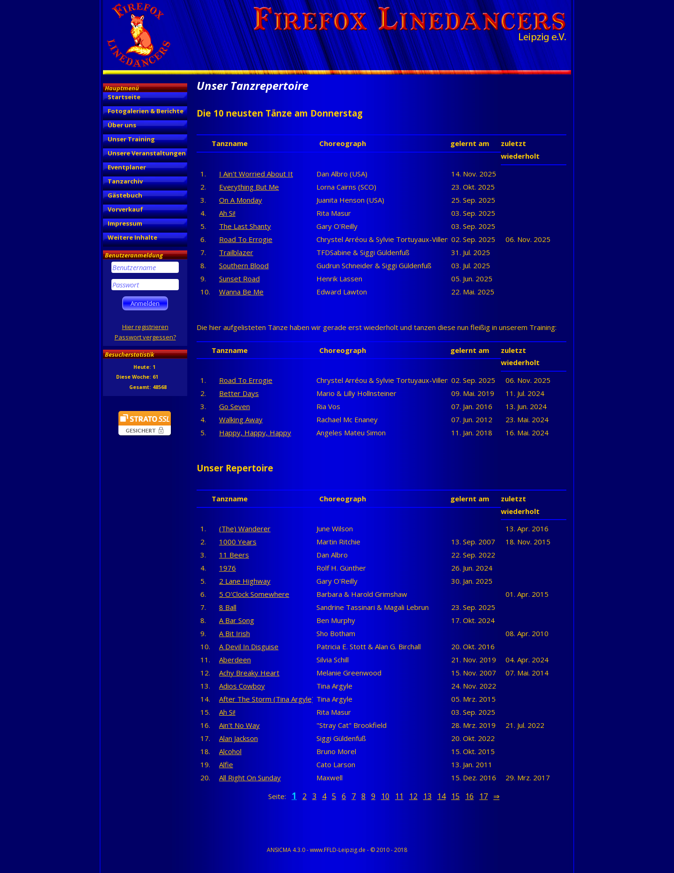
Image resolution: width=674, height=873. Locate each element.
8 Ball (227, 607)
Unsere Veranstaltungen (147, 153)
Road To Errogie (245, 239)
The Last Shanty (245, 226)
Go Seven (234, 406)
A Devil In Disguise (248, 646)
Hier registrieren (145, 327)
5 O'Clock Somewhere (254, 594)
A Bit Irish (234, 633)
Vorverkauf (125, 209)
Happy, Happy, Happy (255, 432)
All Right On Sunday (250, 777)
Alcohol (230, 751)
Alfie (226, 764)
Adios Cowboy (242, 685)
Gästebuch (125, 195)
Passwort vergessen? (145, 337)
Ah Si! (227, 213)
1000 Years (237, 541)
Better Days (239, 393)
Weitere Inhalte (132, 237)
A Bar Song (236, 620)
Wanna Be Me (241, 291)
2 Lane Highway (245, 581)
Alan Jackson (238, 738)
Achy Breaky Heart (249, 672)
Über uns (122, 125)
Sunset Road (239, 278)
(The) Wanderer (245, 528)
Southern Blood (244, 265)
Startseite (124, 97)
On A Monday (240, 200)
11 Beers (234, 554)
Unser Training (131, 139)
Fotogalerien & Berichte (145, 111)
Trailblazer (236, 252)
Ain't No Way (239, 725)
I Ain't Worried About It (256, 173)
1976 (227, 567)
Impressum (125, 223)
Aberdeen (235, 659)
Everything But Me (249, 186)
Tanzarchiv (125, 181)
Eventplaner (127, 167)
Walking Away (241, 419)
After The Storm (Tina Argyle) (266, 699)
